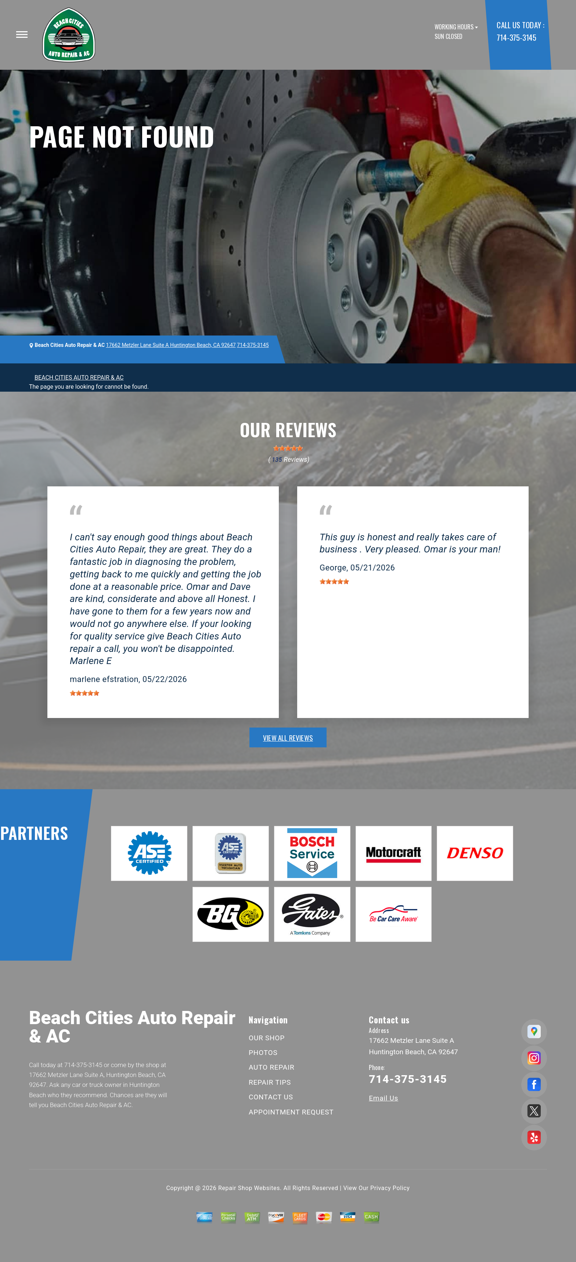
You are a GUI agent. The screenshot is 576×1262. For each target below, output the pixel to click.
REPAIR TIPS (270, 1082)
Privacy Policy (390, 1188)
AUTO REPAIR (271, 1067)
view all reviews (288, 737)
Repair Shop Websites (249, 1188)
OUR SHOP (267, 1038)
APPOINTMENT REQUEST (291, 1112)
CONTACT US (271, 1097)
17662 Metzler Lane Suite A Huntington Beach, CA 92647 (171, 345)
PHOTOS (263, 1052)
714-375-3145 (516, 37)
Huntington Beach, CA (98, 526)
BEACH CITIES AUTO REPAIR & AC (79, 377)
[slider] (288, 448)
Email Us (383, 1098)
